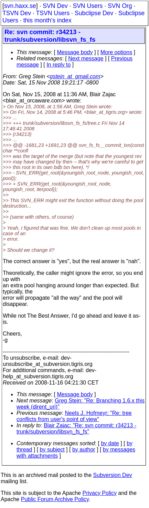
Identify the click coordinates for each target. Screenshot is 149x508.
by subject (52, 449)
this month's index (47, 20)
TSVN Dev (16, 13)
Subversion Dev (112, 475)
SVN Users (88, 5)
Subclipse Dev (94, 13)
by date (110, 443)
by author (83, 449)
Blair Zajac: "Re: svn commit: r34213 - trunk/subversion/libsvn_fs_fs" (76, 428)
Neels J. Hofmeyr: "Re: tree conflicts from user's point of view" (74, 416)
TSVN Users (53, 13)
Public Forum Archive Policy (55, 499)
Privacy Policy (99, 493)
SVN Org (120, 5)
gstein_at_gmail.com (75, 76)
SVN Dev (55, 5)
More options (116, 52)
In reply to (58, 65)
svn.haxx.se (20, 5)
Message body (75, 52)
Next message (85, 58)
